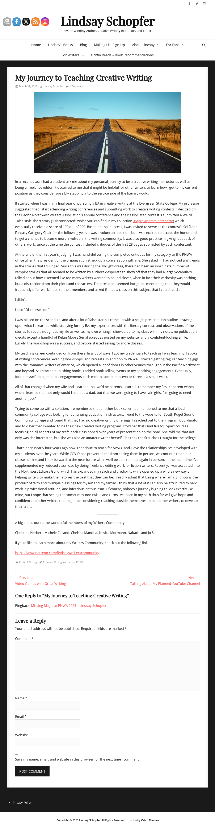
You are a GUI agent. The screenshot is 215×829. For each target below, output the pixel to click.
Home (36, 45)
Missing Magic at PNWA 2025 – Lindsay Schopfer (69, 605)
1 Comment (76, 86)
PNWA (80, 562)
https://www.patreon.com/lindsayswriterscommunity (57, 553)
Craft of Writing (28, 562)
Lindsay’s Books (60, 45)
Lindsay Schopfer (107, 21)
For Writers (70, 55)
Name (21, 698)
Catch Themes (150, 820)
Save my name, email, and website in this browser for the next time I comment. (77, 759)
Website (21, 735)
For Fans (173, 45)
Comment (24, 638)
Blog (83, 45)
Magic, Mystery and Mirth (153, 221)
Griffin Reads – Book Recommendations (122, 55)
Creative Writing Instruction (59, 562)
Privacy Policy (22, 803)
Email (20, 716)
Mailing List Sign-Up (109, 45)
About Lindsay (143, 45)
